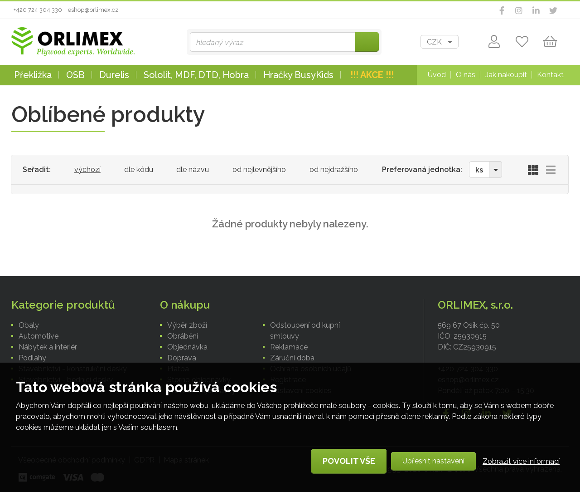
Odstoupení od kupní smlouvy (305, 330)
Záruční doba (292, 358)
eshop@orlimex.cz (93, 9)
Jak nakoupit (506, 74)
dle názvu (192, 169)
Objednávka (187, 347)
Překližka (33, 74)
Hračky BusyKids (298, 74)
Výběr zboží (187, 325)
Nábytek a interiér (48, 347)
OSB (75, 74)
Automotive (38, 336)
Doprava (181, 358)
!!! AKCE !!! (372, 74)
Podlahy (32, 358)
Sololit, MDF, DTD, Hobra (196, 74)
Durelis (114, 74)
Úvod (437, 74)
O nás (465, 74)
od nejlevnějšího (259, 169)
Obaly (29, 325)
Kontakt (550, 74)
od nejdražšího (333, 169)
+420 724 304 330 (38, 9)
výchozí (87, 169)
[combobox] (439, 42)
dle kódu (138, 169)
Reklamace (289, 347)
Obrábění (182, 336)
